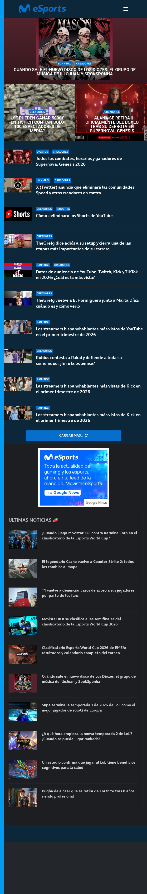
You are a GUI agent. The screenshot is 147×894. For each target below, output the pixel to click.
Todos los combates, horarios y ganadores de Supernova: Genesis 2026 (79, 161)
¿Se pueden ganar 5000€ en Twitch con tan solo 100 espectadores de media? (37, 124)
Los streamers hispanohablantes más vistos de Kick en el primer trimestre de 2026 (88, 417)
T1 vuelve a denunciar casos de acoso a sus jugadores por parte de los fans (88, 593)
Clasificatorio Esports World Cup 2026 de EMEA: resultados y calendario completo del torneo (84, 650)
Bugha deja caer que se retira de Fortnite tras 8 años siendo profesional (88, 793)
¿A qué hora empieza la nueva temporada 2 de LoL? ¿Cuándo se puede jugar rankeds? (87, 736)
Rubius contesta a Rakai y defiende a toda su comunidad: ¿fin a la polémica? (79, 360)
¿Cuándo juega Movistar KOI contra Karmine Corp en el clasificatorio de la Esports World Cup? (89, 535)
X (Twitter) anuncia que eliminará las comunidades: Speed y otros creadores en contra (85, 190)
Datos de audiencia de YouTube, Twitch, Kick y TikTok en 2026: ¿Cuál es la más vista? (87, 274)
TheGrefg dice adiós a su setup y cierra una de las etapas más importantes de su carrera (83, 246)
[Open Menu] (125, 9)
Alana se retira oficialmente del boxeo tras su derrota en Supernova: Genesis (112, 124)
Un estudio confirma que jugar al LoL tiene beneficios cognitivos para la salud (88, 765)
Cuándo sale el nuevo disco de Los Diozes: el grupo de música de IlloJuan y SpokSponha (75, 72)
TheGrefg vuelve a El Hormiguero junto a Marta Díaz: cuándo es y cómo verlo (87, 303)
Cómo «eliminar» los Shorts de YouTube (74, 216)
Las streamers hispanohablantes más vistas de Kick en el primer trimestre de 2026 (88, 389)
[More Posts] (73, 435)
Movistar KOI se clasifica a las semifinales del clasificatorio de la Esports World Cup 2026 (81, 621)
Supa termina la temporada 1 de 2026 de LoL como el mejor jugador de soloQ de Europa (88, 707)
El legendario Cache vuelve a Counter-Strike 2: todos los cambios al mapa (88, 564)
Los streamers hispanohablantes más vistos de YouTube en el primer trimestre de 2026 (89, 332)
